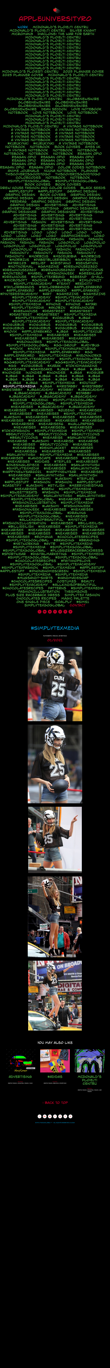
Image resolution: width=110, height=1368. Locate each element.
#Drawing (76, 513)
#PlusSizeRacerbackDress (76, 550)
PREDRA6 (18, 201)
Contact (78, 605)
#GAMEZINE (67, 294)
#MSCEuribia (64, 256)
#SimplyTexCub (87, 331)
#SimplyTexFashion (20, 567)
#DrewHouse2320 (81, 266)
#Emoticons (91, 270)
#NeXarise (53, 437)
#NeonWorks (29, 341)
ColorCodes (28, 177)
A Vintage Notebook (83, 126)
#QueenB (18, 400)
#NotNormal (20, 266)
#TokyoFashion (16, 430)
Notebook (18, 112)
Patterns (57, 588)
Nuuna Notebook (60, 170)
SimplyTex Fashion (82, 595)
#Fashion (42, 482)
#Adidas (42, 461)
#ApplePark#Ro (37, 331)
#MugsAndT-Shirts (35, 578)
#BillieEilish (90, 523)
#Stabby (65, 389)
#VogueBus (63, 318)
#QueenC (40, 400)
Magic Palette (75, 598)
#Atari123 (17, 263)
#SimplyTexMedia (25, 304)
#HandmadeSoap (73, 578)
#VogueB (95, 372)
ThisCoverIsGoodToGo (27, 174)
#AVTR (49, 543)
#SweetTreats (23, 492)
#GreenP (78, 276)
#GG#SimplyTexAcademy (27, 362)
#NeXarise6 (23, 448)
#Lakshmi (12, 417)
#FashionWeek (60, 273)
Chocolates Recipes (36, 598)
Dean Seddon (54, 109)
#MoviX (10, 331)
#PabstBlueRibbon (52, 259)
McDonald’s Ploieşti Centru (53, 37)
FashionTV (85, 249)
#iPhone (53, 304)
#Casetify (12, 485)
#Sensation (87, 263)
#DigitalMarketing (48, 554)
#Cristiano (60, 263)
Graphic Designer (80, 208)
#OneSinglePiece (22, 465)
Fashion (39, 222)
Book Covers (67, 146)
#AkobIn (57, 307)
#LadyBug (90, 345)
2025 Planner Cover (83, 71)
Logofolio (69, 242)
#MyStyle (77, 519)
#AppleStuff (21, 191)
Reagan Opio (90, 153)
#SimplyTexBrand (48, 276)
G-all (97, 276)
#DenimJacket (53, 448)
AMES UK (92, 146)
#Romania (43, 537)
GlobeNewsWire (83, 99)
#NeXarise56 (51, 424)
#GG (89, 352)
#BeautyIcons (20, 434)
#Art (47, 294)
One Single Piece (33, 602)
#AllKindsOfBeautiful (41, 519)
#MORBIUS (38, 256)
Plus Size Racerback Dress (33, 595)
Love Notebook (86, 109)
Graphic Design (82, 191)
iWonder (34, 372)
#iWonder (11, 372)
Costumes (66, 581)
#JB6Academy (40, 389)
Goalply (63, 602)
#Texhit (63, 283)
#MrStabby (67, 386)
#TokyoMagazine (81, 365)
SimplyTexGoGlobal (44, 605)
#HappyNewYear (61, 472)
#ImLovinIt (90, 280)
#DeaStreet (53, 311)
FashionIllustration (39, 591)
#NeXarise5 (58, 335)
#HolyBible (63, 280)
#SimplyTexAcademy (33, 283)
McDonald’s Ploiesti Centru (30, 71)
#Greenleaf (91, 273)
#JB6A (84, 318)
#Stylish (56, 485)
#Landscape (39, 458)
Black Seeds (92, 188)
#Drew (48, 489)
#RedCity (83, 283)
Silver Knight (83, 30)
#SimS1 (82, 602)
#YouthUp (88, 383)
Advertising (56, 205)
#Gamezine (85, 259)
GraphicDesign (75, 235)
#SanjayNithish (81, 437)
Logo (37, 232)
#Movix (16, 348)
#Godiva (39, 280)
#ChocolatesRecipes (77, 537)
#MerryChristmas (86, 485)
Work (23, 27)
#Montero (13, 273)
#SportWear (14, 554)
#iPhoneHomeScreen (49, 571)
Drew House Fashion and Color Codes (38, 188)
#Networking (26, 543)
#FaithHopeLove (76, 560)
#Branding (64, 540)
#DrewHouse (14, 276)
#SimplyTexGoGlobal (29, 181)
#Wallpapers (81, 424)
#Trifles (62, 461)
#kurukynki (17, 143)
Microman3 (22, 34)
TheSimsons (75, 591)
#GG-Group (65, 345)
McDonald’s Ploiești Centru (60, 27)
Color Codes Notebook (82, 167)
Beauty (88, 581)
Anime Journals (23, 170)
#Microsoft (15, 280)
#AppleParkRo (88, 287)
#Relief (38, 263)
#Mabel (35, 273)
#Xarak (54, 365)
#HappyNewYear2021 (22, 472)
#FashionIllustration (34, 502)
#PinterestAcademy (19, 294)
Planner (89, 170)
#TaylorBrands (19, 287)
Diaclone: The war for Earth (66, 34)
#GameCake (15, 369)
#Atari (91, 304)
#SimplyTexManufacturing (70, 348)
